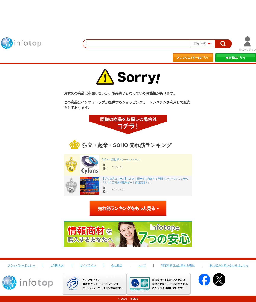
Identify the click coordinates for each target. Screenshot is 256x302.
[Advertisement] (128, 11)
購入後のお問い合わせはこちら (229, 265)
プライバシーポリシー (21, 265)
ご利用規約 (57, 265)
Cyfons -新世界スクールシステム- (121, 159)
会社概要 (116, 265)
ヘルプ (142, 265)
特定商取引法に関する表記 (178, 265)
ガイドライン (88, 265)
